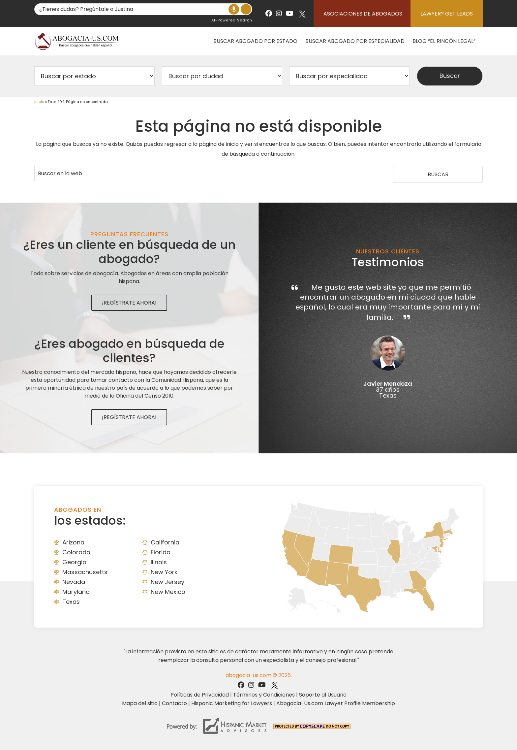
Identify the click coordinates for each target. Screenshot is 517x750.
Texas (71, 602)
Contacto (174, 703)
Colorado (76, 552)
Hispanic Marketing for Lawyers (231, 703)
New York (164, 572)
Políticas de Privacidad (199, 695)
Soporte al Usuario (323, 695)
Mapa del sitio (140, 703)
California (165, 542)
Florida (160, 552)
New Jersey (167, 582)
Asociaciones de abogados (362, 13)
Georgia (74, 562)
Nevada (73, 582)
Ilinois (159, 562)
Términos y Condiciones (264, 695)
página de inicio (219, 144)
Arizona (73, 542)
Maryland (76, 592)
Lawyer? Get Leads (446, 13)
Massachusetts (84, 572)
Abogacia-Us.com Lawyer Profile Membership (335, 703)
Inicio (39, 101)
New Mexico (168, 592)
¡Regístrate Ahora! (129, 303)
